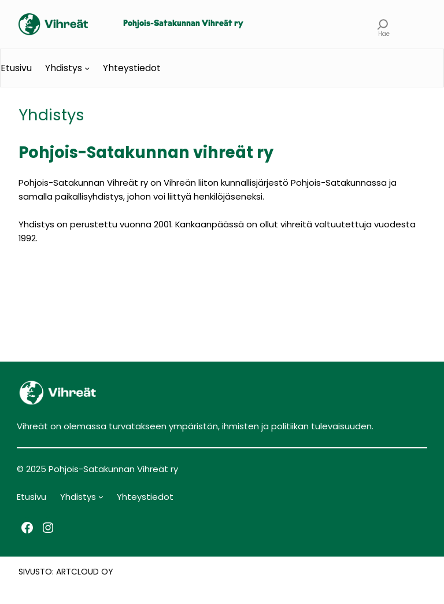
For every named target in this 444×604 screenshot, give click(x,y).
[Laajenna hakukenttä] (383, 24)
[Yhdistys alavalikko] (87, 68)
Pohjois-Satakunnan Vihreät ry (183, 24)
